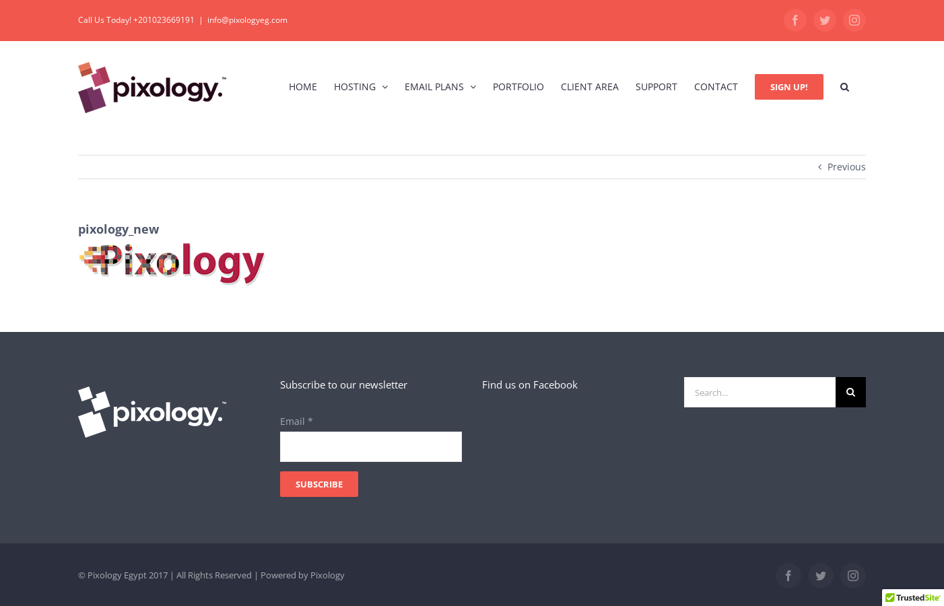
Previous (847, 166)
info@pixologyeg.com (247, 20)
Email (296, 421)
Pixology (327, 575)
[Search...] (760, 392)
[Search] (851, 392)
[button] (844, 86)
